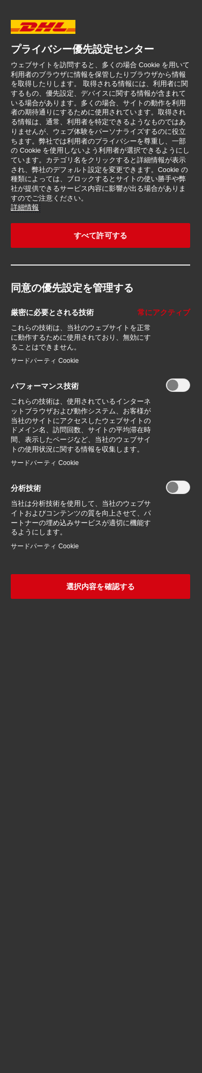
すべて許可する (100, 235)
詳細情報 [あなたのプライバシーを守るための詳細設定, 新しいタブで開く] (25, 207)
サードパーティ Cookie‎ (45, 360)
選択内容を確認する (100, 586)
